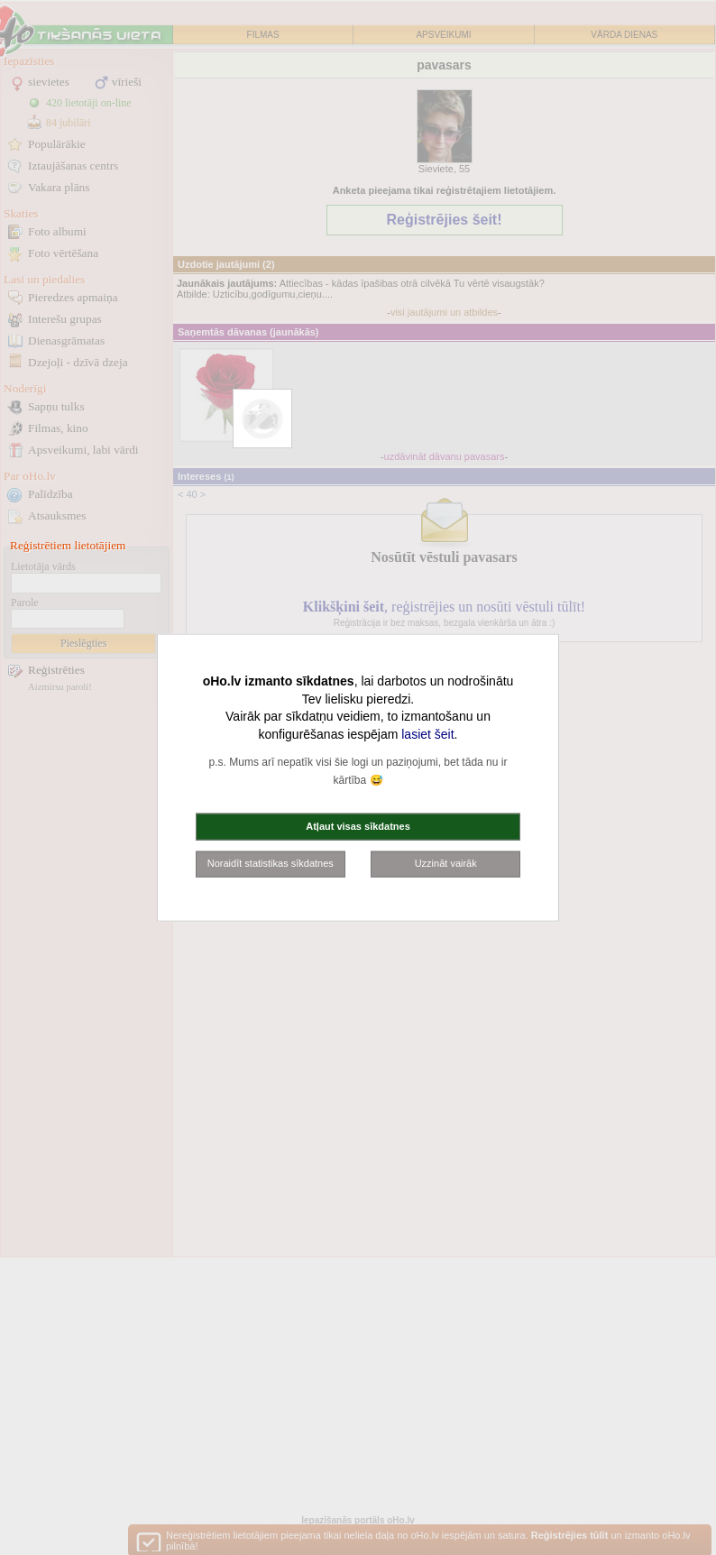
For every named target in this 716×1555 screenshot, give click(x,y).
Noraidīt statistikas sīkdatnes (270, 863)
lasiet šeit (427, 733)
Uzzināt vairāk (446, 863)
